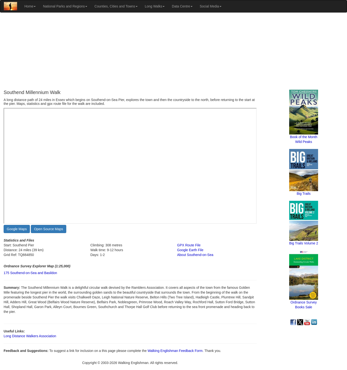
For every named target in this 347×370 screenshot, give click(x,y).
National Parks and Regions (65, 6)
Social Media (210, 6)
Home (30, 6)
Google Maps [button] (17, 229)
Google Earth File (190, 250)
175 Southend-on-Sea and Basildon (30, 273)
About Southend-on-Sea (195, 255)
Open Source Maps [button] (48, 229)
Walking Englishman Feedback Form (174, 351)
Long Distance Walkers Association (30, 336)
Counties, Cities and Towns (116, 6)
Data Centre (182, 6)
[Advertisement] (173, 51)
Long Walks (155, 6)
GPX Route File (188, 245)
